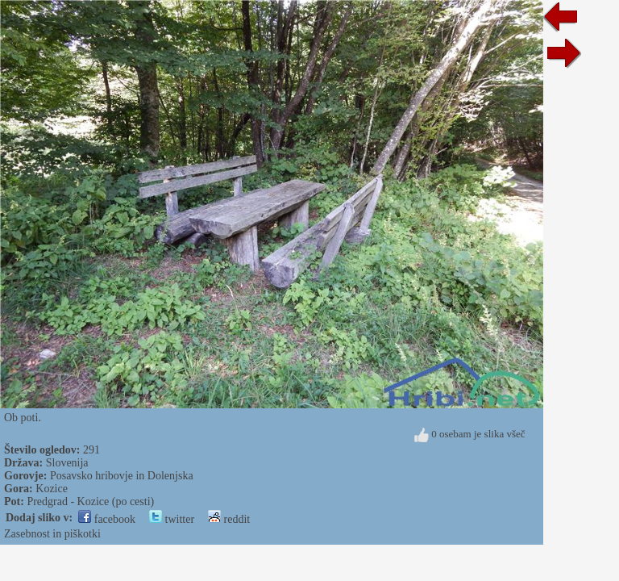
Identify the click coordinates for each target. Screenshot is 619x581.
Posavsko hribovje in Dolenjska (121, 476)
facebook (106, 519)
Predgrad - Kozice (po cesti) (90, 501)
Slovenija (67, 463)
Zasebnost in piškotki (52, 534)
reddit (229, 519)
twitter (171, 519)
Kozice (51, 489)
